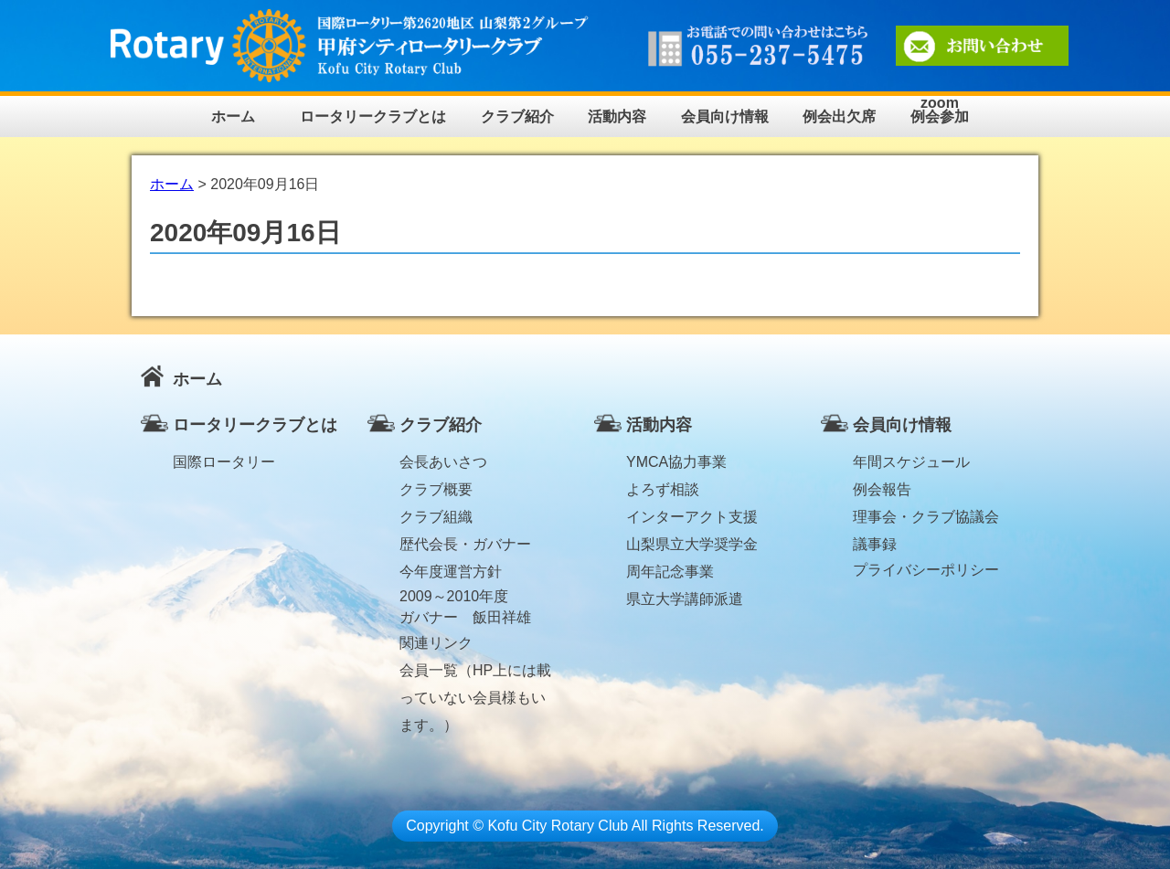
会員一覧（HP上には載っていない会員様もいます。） (475, 673)
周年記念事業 (670, 571)
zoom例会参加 (939, 110)
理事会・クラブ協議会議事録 (926, 520)
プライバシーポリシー (926, 570)
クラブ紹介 (517, 116)
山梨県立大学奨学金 (692, 544)
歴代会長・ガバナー (465, 544)
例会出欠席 (839, 116)
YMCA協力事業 (676, 462)
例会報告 (882, 489)
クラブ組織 (436, 517)
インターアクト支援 (692, 517)
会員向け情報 (725, 116)
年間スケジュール (911, 462)
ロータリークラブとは (373, 116)
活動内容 (617, 116)
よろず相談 (662, 489)
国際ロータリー (224, 462)
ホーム (233, 116)
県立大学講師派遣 (684, 599)
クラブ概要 (436, 489)
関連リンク (436, 643)
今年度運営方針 (450, 571)
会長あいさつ (443, 462)
